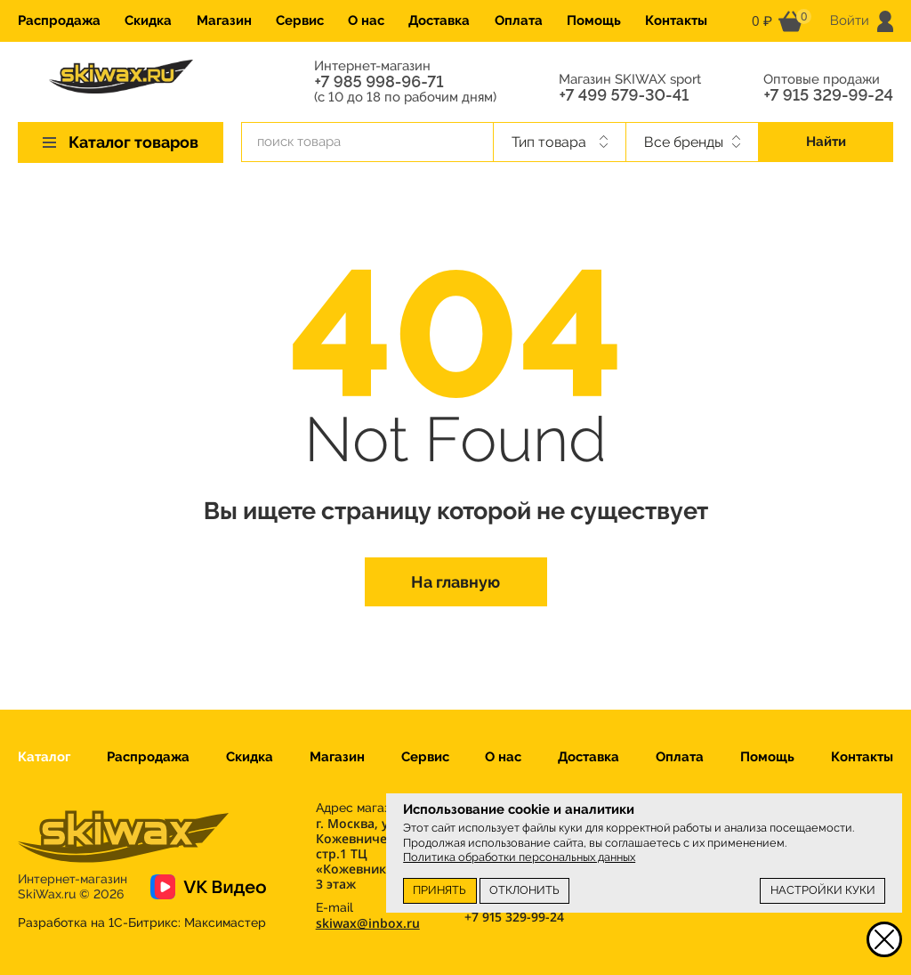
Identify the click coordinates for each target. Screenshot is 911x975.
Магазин (224, 20)
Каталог (44, 757)
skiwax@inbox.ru (368, 922)
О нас (366, 20)
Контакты (676, 20)
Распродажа (59, 20)
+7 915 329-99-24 (828, 95)
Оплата (519, 20)
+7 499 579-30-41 (624, 95)
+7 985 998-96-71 (378, 82)
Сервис (300, 20)
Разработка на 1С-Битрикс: (142, 922)
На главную (455, 582)
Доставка (439, 20)
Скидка (148, 20)
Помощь (594, 20)
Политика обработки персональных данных (519, 857)
